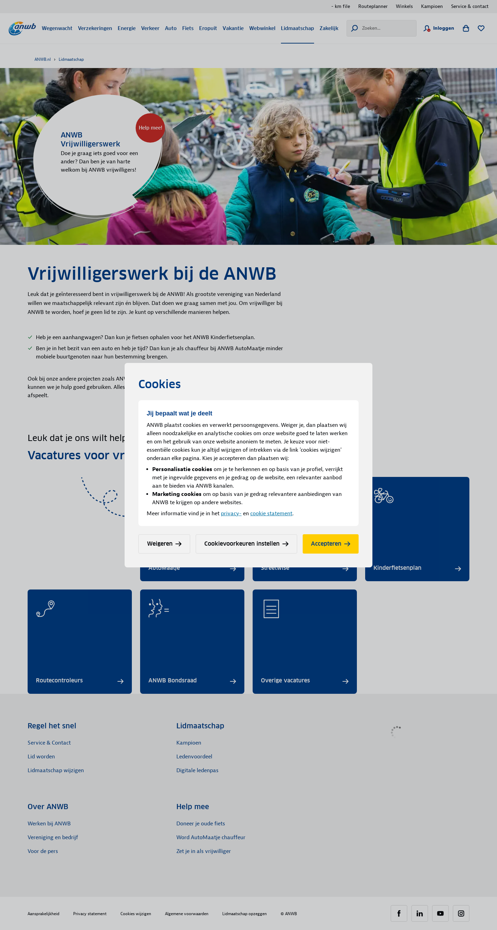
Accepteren (330, 543)
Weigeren (164, 543)
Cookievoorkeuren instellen (246, 543)
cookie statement (271, 513)
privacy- (231, 513)
